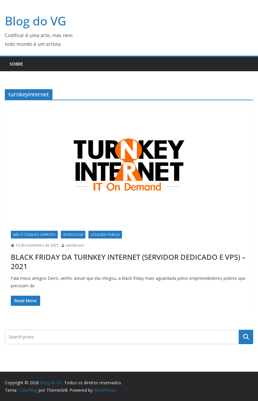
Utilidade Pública (105, 235)
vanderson (75, 245)
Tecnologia (73, 235)
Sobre (16, 64)
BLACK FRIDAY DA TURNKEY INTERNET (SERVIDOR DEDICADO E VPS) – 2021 (128, 261)
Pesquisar (246, 336)
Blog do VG (35, 21)
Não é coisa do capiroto (34, 235)
